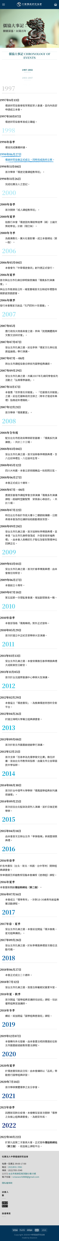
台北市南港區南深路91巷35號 (22, 1173)
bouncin (33, 1237)
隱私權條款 (7, 1182)
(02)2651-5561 (15, 1167)
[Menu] (3, 4)
